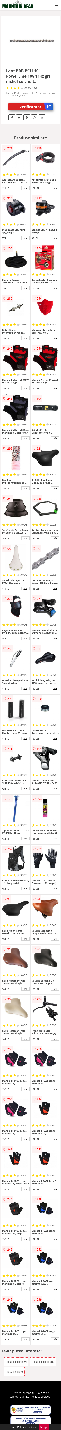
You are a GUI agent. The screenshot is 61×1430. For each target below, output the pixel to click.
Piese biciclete (14, 1371)
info (25, 187)
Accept (44, 1427)
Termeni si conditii (23, 1393)
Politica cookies (40, 1396)
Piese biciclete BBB (43, 1362)
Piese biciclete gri (16, 1362)
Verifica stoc (36, 106)
